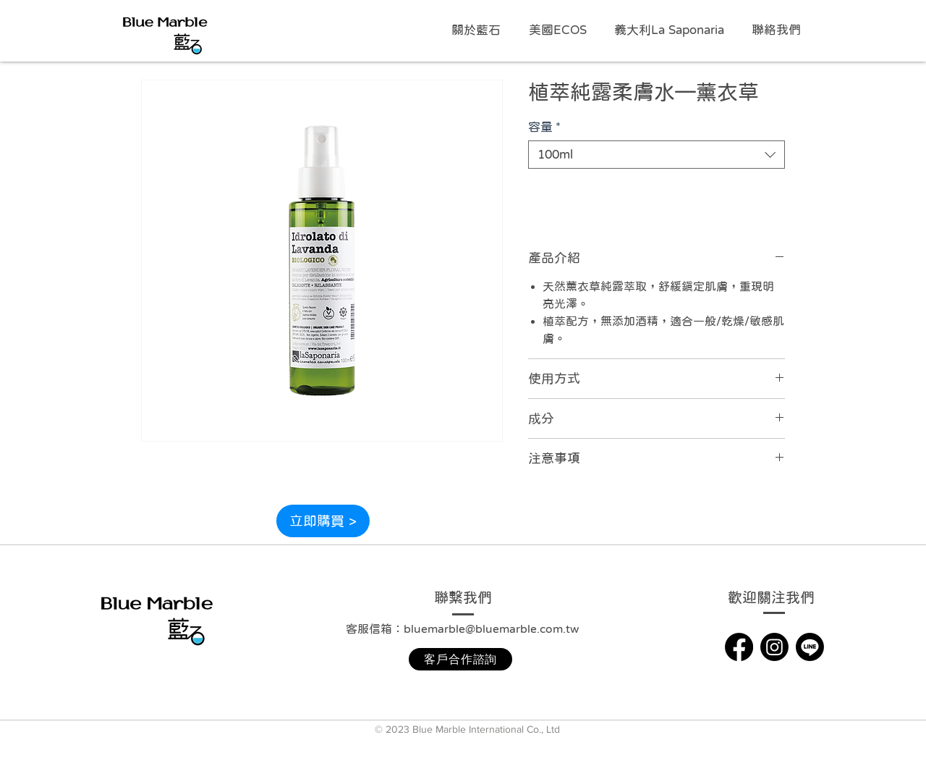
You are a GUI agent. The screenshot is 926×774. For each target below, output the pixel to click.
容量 (544, 127)
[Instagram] (774, 647)
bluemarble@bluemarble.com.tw (491, 628)
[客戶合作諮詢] (460, 659)
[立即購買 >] (323, 521)
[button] (560, 30)
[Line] (810, 647)
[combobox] (656, 154)
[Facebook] (739, 647)
